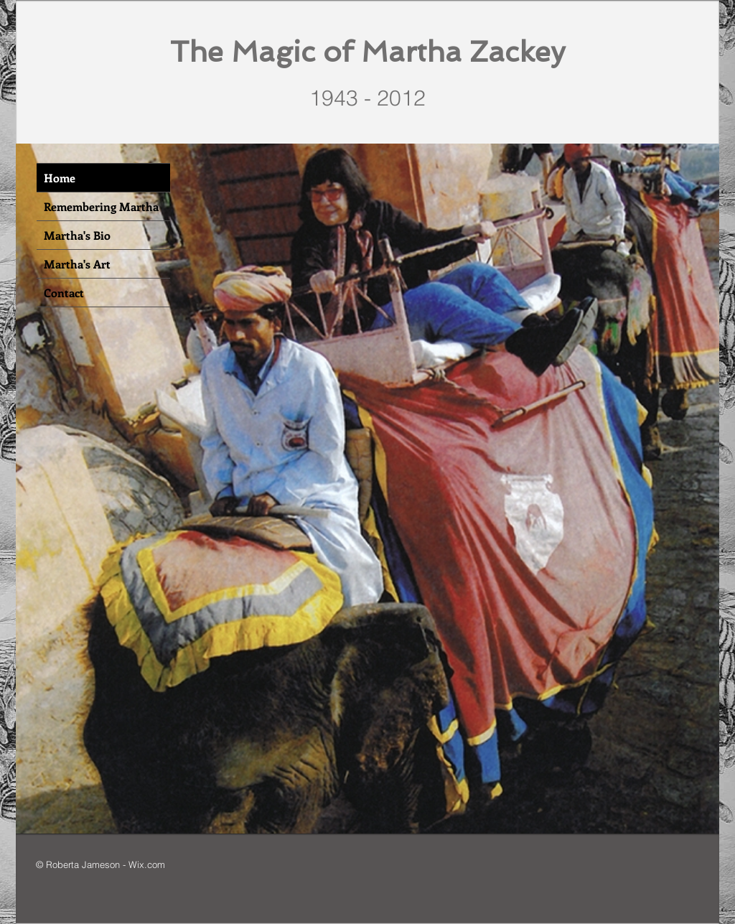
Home (59, 177)
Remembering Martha (101, 206)
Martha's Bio (77, 235)
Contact (64, 292)
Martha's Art (77, 263)
